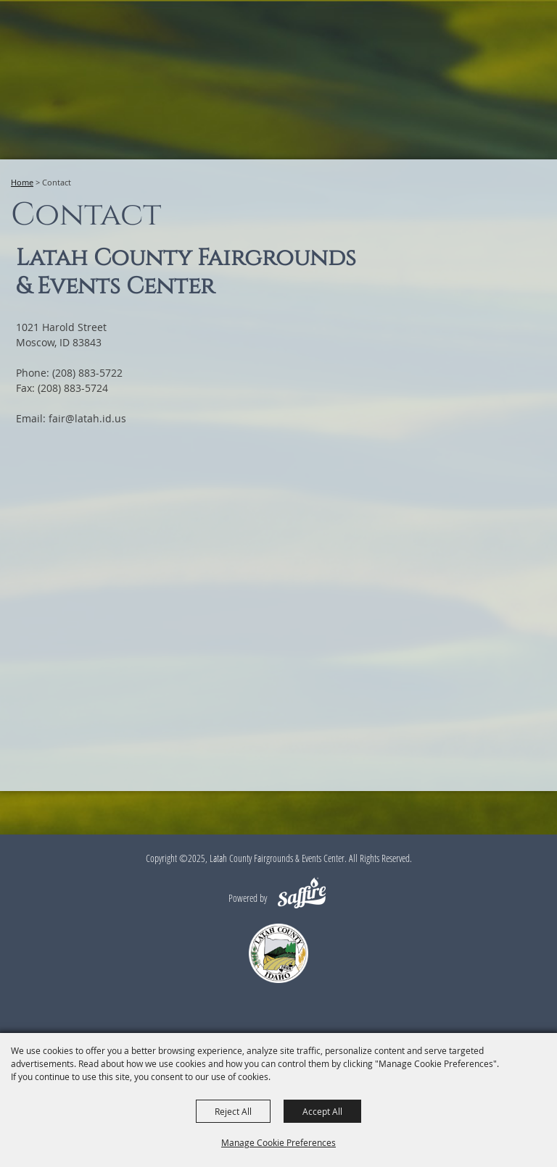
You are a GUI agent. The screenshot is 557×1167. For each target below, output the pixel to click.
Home (22, 182)
